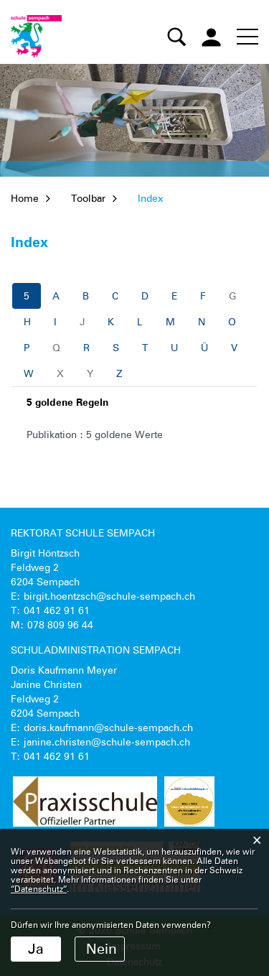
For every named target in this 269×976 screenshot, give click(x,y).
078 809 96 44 (60, 625)
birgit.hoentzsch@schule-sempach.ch (109, 596)
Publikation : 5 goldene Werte (95, 434)
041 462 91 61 (57, 610)
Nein (101, 948)
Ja (36, 948)
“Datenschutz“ (39, 888)
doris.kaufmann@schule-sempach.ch (108, 727)
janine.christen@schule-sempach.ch (107, 742)
